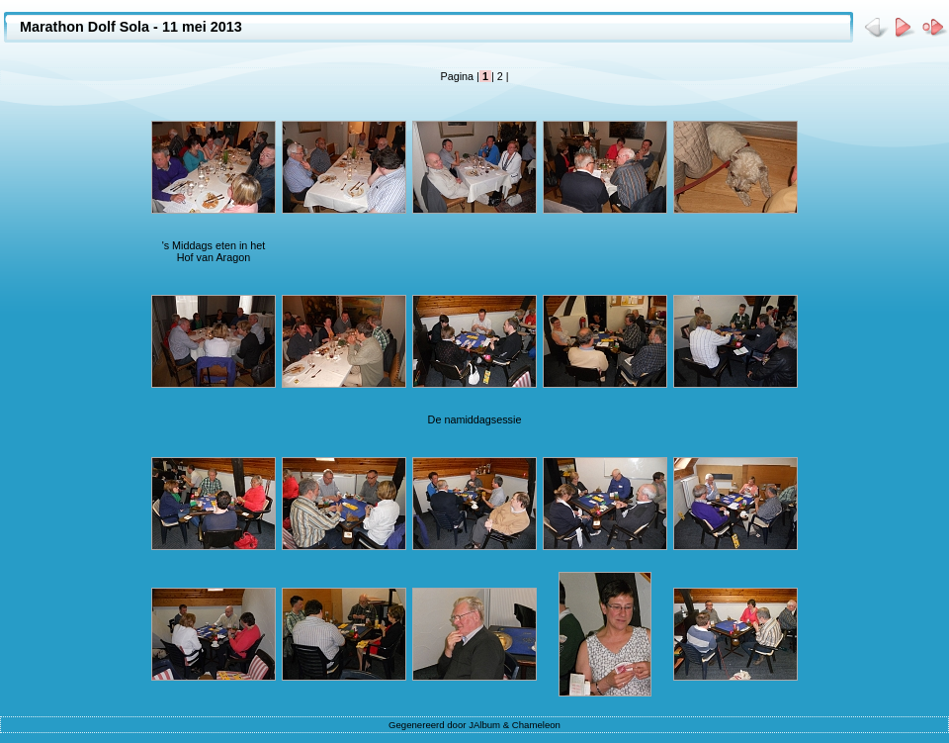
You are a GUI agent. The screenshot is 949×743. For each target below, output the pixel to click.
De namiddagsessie (475, 419)
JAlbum (484, 724)
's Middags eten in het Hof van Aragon (214, 251)
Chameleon (536, 724)
